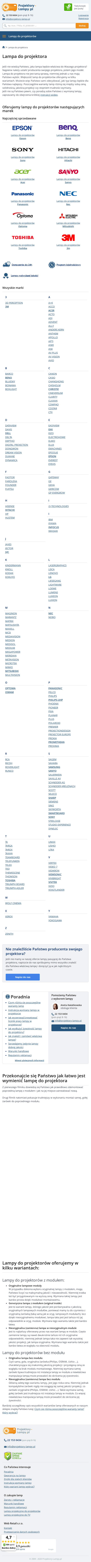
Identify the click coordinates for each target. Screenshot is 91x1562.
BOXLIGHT (11, 389)
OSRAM (9, 692)
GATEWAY (53, 477)
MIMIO (9, 667)
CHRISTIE (53, 389)
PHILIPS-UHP (55, 699)
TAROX (9, 849)
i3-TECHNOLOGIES (58, 506)
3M (7, 306)
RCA (7, 759)
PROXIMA (53, 746)
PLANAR (52, 715)
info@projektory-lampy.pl (16, 19)
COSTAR (52, 408)
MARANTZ (10, 617)
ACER (51, 310)
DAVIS (8, 429)
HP (6, 513)
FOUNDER (10, 485)
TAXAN (9, 853)
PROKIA (52, 738)
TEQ (7, 868)
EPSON (52, 456)
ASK (50, 348)
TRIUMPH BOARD (15, 884)
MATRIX (9, 621)
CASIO (51, 377)
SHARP (52, 797)
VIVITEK (52, 882)
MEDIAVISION (12, 636)
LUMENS (53, 592)
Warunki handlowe (18, 1051)
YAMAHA (53, 916)
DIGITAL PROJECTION (16, 444)
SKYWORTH (54, 809)
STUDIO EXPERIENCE (59, 824)
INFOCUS (53, 527)
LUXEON (53, 596)
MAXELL (9, 628)
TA (6, 841)
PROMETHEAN (56, 742)
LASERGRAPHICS (57, 565)
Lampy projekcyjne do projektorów (22, 1511)
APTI (50, 341)
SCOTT (52, 790)
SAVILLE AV (54, 778)
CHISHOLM (54, 385)
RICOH (8, 763)
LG (49, 577)
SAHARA (53, 763)
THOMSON (11, 876)
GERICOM (53, 488)
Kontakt (8, 1528)
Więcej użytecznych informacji (29, 1060)
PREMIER (53, 726)
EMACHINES (55, 448)
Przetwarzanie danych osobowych (22, 1531)
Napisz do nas (22, 977)
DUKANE (10, 456)
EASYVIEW (53, 425)
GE (49, 481)
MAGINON (11, 613)
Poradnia (8, 1471)
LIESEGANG (54, 580)
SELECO (52, 793)
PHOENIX (53, 703)
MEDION (10, 640)
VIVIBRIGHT (54, 878)
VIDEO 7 (52, 866)
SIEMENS (53, 801)
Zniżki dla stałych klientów (18, 1479)
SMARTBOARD (56, 813)
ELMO (51, 440)
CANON (52, 373)
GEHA (51, 485)
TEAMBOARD (12, 857)
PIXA (50, 711)
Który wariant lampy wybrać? (19, 1486)
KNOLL (9, 569)
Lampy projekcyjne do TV (17, 1514)
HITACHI (10, 510)
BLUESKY (10, 381)
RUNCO (9, 770)
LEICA (51, 569)
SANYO (52, 770)
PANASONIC (55, 688)
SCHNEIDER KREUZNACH (61, 786)
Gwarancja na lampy (15, 1475)
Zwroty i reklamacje (14, 1499)
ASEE (51, 345)
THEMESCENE (12, 872)
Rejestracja (83, 18)
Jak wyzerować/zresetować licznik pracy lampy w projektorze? (22, 1021)
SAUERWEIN (55, 774)
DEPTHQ (10, 440)
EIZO (51, 433)
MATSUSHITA (12, 624)
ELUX (51, 444)
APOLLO (53, 337)
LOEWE (52, 588)
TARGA (9, 845)
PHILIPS (52, 696)
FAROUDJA (11, 481)
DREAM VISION (13, 452)
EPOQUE (53, 452)
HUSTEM (10, 517)
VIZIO (51, 886)
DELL (8, 433)
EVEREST (53, 460)
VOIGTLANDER (56, 889)
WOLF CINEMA (13, 903)
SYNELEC (53, 828)
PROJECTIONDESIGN (59, 730)
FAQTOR (10, 477)
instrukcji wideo (49, 94)
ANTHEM (53, 333)
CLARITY (52, 396)
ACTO (51, 314)
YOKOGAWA (55, 920)
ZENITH (9, 933)
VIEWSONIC (55, 874)
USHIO (52, 845)
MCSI (8, 632)
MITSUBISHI (12, 671)
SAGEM (52, 759)
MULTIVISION (12, 674)
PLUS (51, 719)
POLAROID (54, 722)
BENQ (8, 377)
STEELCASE (54, 820)
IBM (50, 519)
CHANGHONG (56, 381)
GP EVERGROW (56, 492)
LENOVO (53, 573)
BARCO (9, 373)
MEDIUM (10, 647)
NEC (50, 613)
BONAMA (10, 385)
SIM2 (51, 805)
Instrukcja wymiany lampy (17, 1482)
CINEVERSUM (55, 393)
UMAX (51, 841)
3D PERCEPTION (14, 302)
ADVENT (52, 321)
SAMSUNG (54, 767)
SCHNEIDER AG (56, 782)
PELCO (52, 692)
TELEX (8, 865)
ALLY (51, 325)
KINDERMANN (13, 565)
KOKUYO (10, 577)
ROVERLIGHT (12, 767)
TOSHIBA (10, 880)
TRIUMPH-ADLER (14, 888)
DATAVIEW (10, 425)
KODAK (9, 573)
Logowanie (83, 15)
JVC (7, 552)
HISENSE (9, 506)
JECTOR (9, 548)
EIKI (50, 429)
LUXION (52, 600)
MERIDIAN (10, 655)
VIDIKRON (53, 870)
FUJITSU (9, 488)
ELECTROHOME (56, 437)
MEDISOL (10, 644)
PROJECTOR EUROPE (59, 734)
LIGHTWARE (55, 584)
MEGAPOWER (12, 651)
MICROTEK (11, 663)
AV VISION (54, 356)
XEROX (9, 916)
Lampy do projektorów (23, 137)
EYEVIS (52, 464)
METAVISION (12, 659)
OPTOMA (10, 688)
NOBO (52, 617)
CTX (50, 412)
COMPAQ (53, 404)
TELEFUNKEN (12, 861)
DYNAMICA (11, 460)
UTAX (51, 849)
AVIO (51, 360)
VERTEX (52, 862)
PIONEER (53, 707)
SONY (51, 817)
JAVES (8, 544)
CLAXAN (52, 400)
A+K (50, 302)
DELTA (8, 437)
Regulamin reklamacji (20, 1055)
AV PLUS (53, 352)
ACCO (51, 306)
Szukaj (82, 25)
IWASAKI (53, 531)
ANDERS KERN (56, 329)
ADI (50, 318)
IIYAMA (52, 523)
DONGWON (11, 448)
